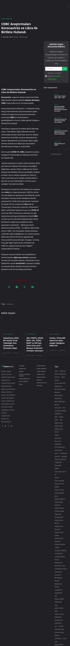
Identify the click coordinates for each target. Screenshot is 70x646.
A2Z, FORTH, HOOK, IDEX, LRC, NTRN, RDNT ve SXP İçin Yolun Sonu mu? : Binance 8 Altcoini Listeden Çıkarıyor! (33, 328)
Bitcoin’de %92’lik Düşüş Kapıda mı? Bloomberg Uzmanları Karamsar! (60, 108)
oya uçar (25, 37)
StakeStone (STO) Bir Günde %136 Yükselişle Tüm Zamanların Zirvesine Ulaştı (11, 327)
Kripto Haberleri (6, 18)
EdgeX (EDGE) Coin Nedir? (60, 144)
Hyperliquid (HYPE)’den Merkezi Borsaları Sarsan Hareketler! (60, 132)
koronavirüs (10, 289)
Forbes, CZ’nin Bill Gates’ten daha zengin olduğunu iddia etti (58, 325)
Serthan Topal (7, 335)
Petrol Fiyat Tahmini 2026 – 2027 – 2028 (61, 96)
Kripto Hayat (57, 142)
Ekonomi (56, 94)
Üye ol (64, 68)
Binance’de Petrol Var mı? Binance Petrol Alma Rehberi (60, 120)
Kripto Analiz (57, 117)
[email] (53, 69)
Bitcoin (56, 105)
